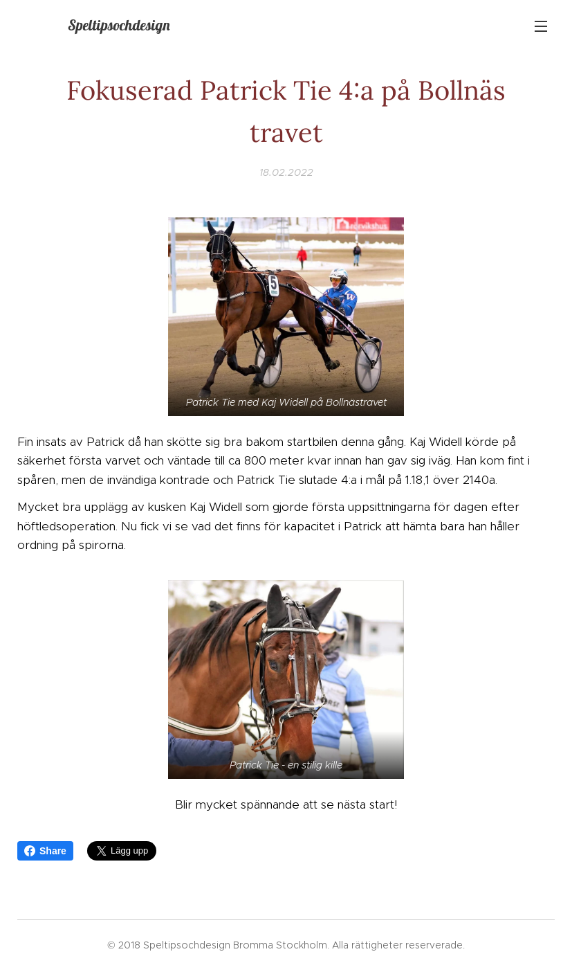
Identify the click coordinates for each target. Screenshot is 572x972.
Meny (541, 26)
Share (45, 850)
